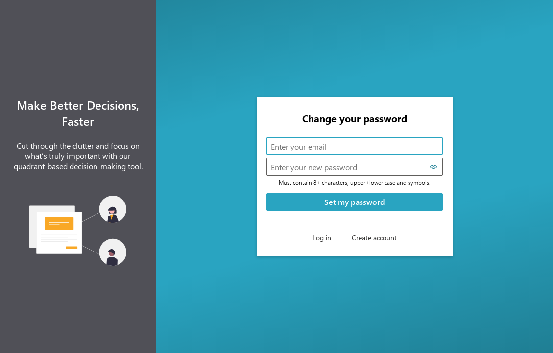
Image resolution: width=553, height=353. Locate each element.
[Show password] (434, 166)
